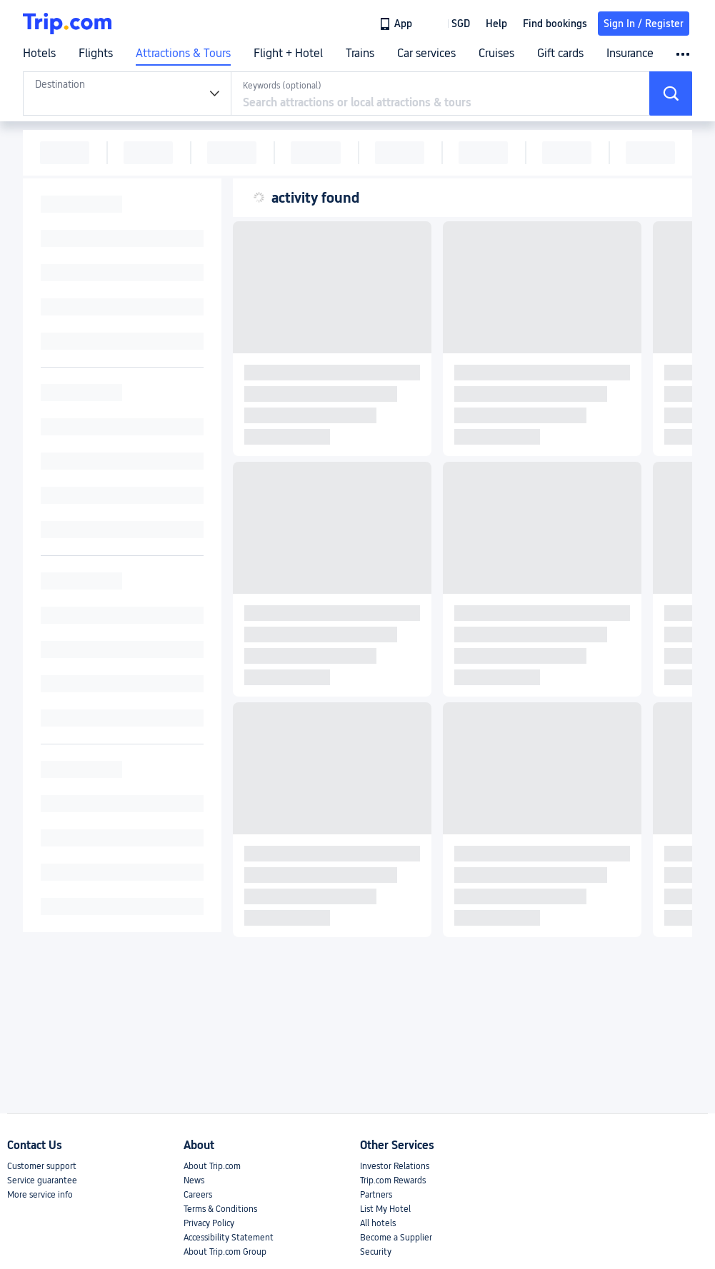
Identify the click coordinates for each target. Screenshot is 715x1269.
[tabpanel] (127, 93)
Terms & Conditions (220, 1209)
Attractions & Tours (183, 53)
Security (375, 1252)
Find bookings (555, 23)
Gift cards (560, 53)
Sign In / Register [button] (644, 23)
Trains (360, 53)
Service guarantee (42, 1180)
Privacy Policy (209, 1223)
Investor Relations (394, 1166)
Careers (198, 1195)
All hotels (378, 1223)
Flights (96, 53)
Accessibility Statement (229, 1238)
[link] (397, 23)
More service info (40, 1195)
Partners (376, 1195)
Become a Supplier (396, 1238)
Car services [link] (426, 53)
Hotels (39, 53)
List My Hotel (385, 1209)
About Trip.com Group (225, 1252)
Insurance (630, 53)
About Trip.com (212, 1166)
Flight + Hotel (288, 53)
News (194, 1180)
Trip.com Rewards (393, 1180)
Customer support (41, 1166)
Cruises (496, 53)
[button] (450, 23)
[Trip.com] (67, 23)
